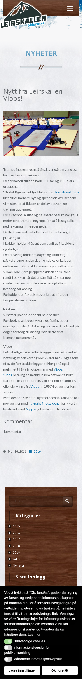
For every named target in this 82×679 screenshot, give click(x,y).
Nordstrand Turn (66, 192)
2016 (35, 451)
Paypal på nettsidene (43, 403)
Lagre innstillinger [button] (22, 670)
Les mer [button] (34, 634)
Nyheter (18, 565)
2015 (16, 526)
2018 (16, 546)
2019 (16, 552)
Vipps (58, 369)
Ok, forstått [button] (59, 670)
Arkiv (16, 559)
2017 (16, 539)
